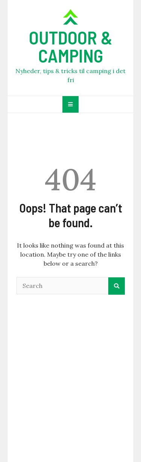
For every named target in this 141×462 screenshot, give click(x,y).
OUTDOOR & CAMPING (70, 46)
